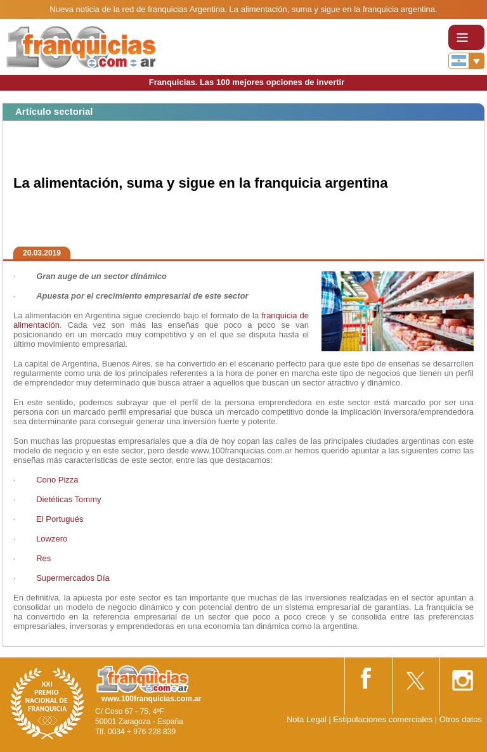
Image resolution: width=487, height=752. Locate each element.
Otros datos (460, 719)
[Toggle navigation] (466, 37)
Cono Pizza (57, 479)
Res (43, 558)
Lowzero (51, 538)
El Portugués (59, 519)
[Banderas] (466, 61)
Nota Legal (307, 719)
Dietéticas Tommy (68, 499)
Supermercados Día (73, 578)
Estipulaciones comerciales (383, 719)
